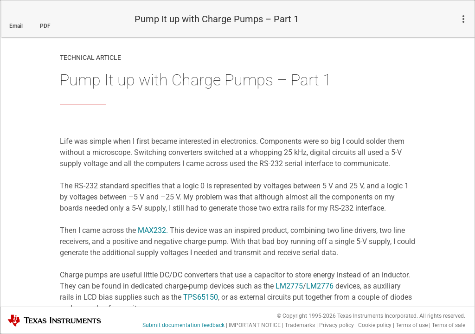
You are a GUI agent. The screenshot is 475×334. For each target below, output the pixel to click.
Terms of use (412, 325)
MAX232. (153, 230)
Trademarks (300, 325)
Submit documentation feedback (183, 325)
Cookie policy (375, 325)
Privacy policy (336, 325)
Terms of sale (448, 325)
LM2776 (320, 286)
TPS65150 (200, 297)
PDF (45, 26)
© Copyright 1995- (306, 316)
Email (16, 26)
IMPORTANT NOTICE (255, 325)
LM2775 (289, 286)
